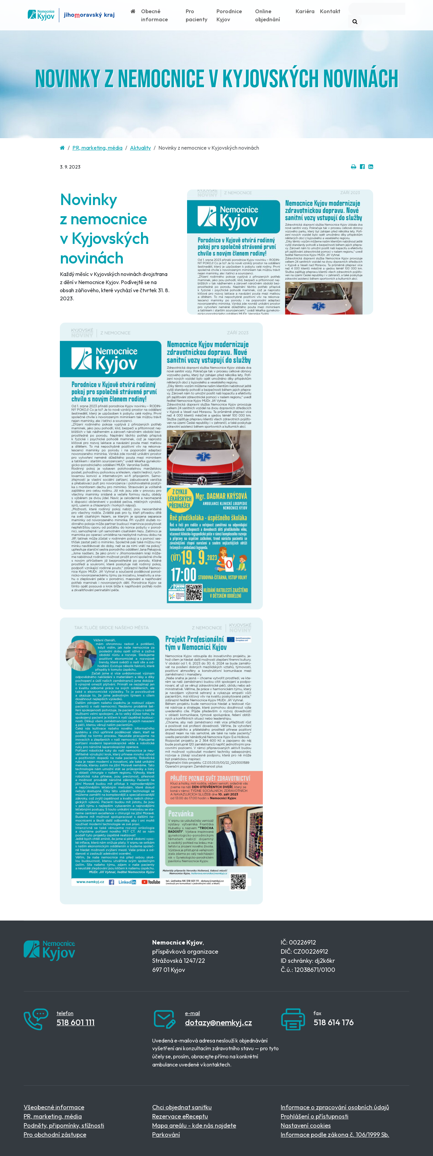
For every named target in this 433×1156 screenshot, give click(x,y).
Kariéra (305, 11)
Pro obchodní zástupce (55, 1134)
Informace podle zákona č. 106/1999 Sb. (335, 1134)
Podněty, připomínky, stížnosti (64, 1125)
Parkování (166, 1134)
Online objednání (267, 15)
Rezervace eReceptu (180, 1116)
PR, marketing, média (97, 147)
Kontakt (330, 11)
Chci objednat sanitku (182, 1107)
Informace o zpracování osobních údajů (335, 1107)
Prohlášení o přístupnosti (314, 1116)
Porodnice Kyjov (229, 15)
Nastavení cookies (306, 1125)
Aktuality (140, 147)
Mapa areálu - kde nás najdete (194, 1125)
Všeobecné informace (54, 1107)
